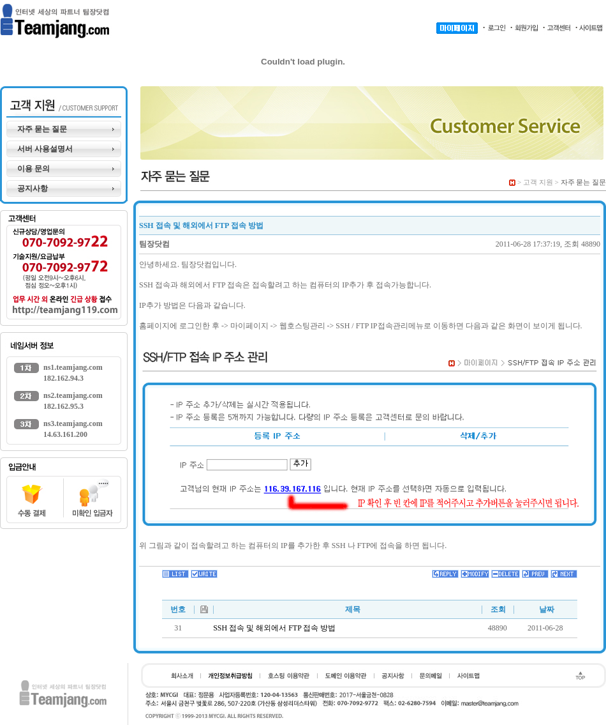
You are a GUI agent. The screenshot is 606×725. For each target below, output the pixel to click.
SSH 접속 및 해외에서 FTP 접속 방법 (274, 627)
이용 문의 (33, 168)
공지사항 (32, 188)
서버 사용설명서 (45, 148)
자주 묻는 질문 (42, 129)
